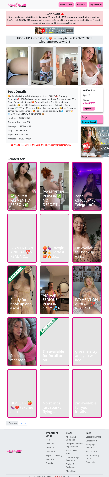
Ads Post (81, 4)
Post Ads (50, 443)
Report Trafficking (54, 455)
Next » (23, 423)
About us (50, 447)
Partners (50, 459)
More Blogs (71, 471)
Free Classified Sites (72, 452)
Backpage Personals (90, 446)
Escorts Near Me (93, 436)
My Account (96, 4)
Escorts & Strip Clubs (92, 457)
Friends (49, 463)
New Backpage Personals (73, 459)
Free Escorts (91, 451)
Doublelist (90, 462)
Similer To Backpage (70, 465)
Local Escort (91, 440)
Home (49, 439)
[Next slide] (99, 66)
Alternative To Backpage (72, 438)
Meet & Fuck (66, 4)
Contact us (51, 451)
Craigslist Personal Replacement (74, 445)
